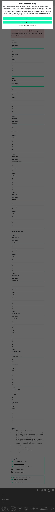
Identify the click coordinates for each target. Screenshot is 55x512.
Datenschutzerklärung (41, 11)
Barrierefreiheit (33, 25)
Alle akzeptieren (27, 18)
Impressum (21, 25)
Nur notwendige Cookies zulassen (27, 22)
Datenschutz (26, 25)
